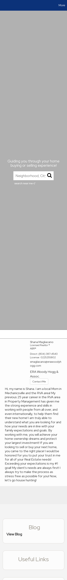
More (62, 5)
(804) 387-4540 (48, 353)
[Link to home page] (3, 5)
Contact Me (39, 381)
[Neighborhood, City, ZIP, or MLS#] (33, 175)
